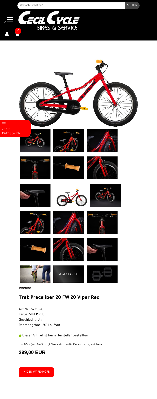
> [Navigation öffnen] (8, 20)
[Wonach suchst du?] (71, 5)
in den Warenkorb (36, 372)
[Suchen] (132, 5)
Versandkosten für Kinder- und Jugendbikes (76, 344)
